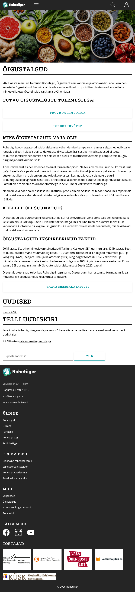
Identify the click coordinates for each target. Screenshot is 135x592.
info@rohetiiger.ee (13, 396)
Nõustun (29, 341)
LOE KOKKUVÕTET (67, 126)
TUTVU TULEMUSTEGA (68, 113)
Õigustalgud (9, 501)
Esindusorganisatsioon (15, 466)
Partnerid (8, 431)
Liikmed (7, 426)
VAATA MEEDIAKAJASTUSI (67, 286)
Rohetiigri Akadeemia (15, 472)
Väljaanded (9, 495)
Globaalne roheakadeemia (18, 461)
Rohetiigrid (9, 420)
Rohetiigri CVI (10, 437)
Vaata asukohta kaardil (15, 402)
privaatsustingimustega (35, 341)
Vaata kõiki (10, 312)
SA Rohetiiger (10, 443)
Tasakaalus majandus (15, 478)
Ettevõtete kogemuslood (17, 507)
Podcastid (8, 513)
